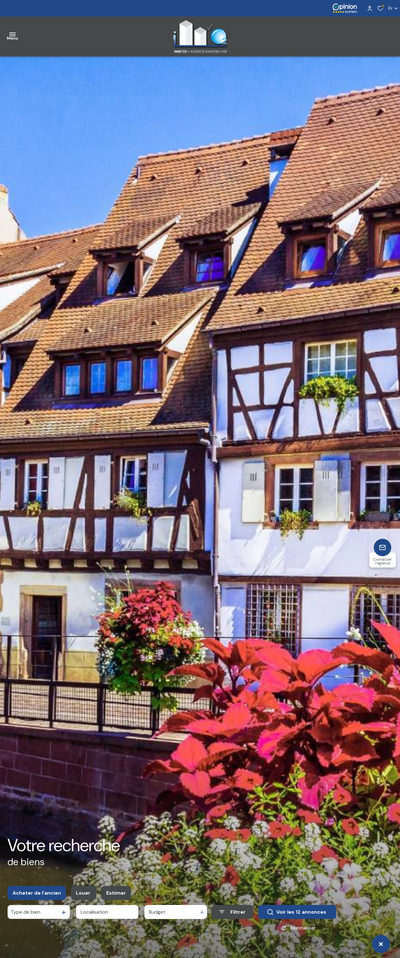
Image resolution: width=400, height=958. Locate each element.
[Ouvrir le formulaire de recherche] (232, 915)
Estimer (116, 896)
